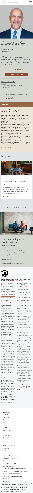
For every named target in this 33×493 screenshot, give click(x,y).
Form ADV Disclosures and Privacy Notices (14, 468)
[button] (31, 483)
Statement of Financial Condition (12, 458)
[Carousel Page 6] (18, 207)
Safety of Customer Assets (10, 461)
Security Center (7, 479)
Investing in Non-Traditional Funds (12, 476)
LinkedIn (10, 98)
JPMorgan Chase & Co (9, 445)
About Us (5, 422)
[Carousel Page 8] (23, 207)
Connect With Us (7, 438)
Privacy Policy (16, 491)
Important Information (23, 386)
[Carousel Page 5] (16, 207)
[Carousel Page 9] (25, 207)
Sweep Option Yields (8, 466)
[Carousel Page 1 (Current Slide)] (7, 207)
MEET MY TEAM (15, 69)
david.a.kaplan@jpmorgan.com (16, 94)
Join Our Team (7, 430)
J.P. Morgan (6, 448)
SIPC (28, 357)
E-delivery (6, 481)
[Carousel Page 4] (14, 207)
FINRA (23, 357)
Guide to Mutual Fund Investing (11, 473)
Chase (4, 450)
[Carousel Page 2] (9, 207)
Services (5, 414)
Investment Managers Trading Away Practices (15, 471)
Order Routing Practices (9, 463)
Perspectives (6, 420)
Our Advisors (6, 417)
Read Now (6, 196)
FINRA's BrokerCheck (17, 280)
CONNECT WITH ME (16, 74)
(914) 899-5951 (7, 259)
